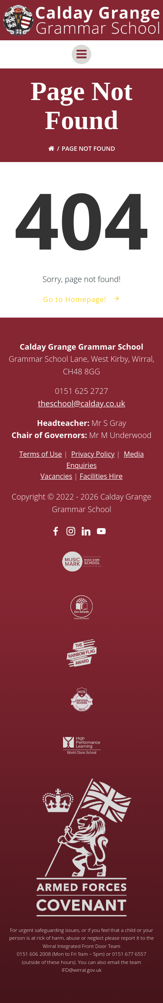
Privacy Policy (93, 454)
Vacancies (56, 476)
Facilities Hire (101, 476)
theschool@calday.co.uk (81, 403)
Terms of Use (40, 454)
